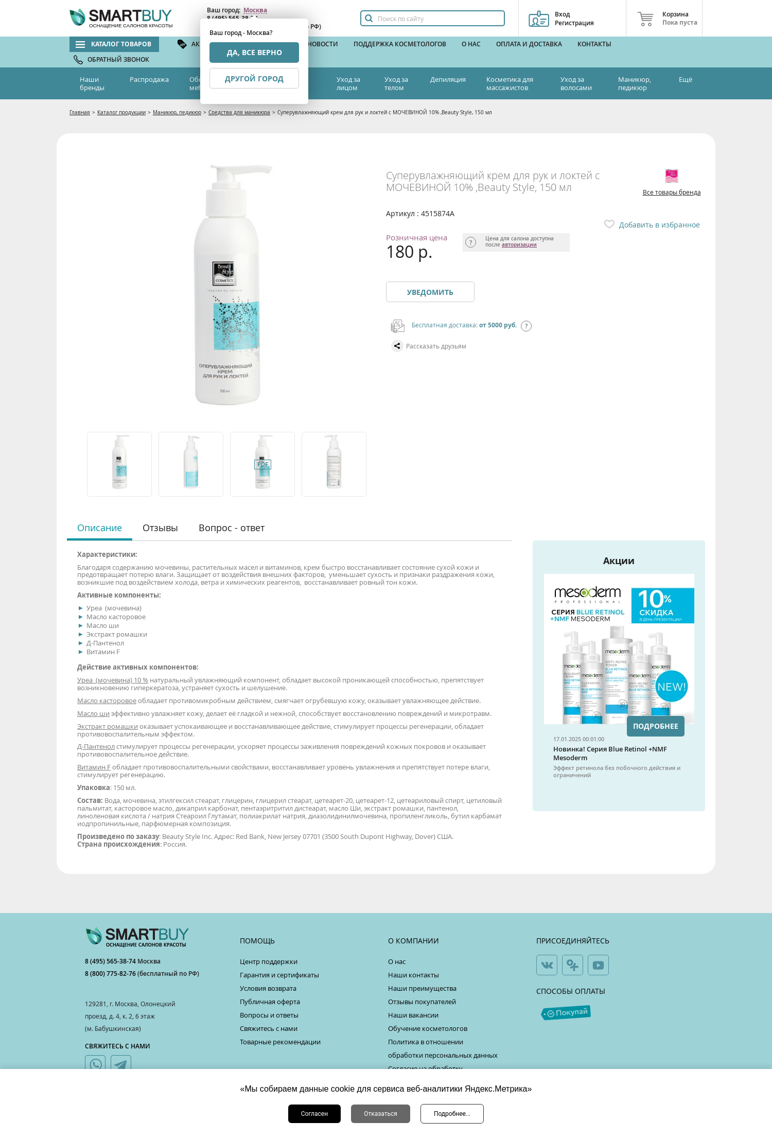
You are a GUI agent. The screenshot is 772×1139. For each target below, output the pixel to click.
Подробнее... (452, 1113)
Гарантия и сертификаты (279, 974)
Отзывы (160, 527)
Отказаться (380, 1113)
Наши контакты (413, 974)
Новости (322, 44)
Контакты (594, 44)
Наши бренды (92, 83)
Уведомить (430, 292)
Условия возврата (268, 988)
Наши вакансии (413, 1015)
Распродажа (149, 79)
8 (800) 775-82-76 (111, 973)
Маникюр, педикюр (634, 83)
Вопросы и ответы (269, 1015)
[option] (120, 464)
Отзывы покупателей (422, 1001)
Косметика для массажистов (509, 83)
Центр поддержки (268, 961)
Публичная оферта (270, 1001)
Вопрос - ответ (232, 527)
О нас (471, 44)
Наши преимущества (422, 988)
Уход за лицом (348, 83)
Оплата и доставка (529, 44)
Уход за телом (396, 83)
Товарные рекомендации (280, 1041)
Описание (99, 527)
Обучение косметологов (427, 1028)
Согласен (314, 1113)
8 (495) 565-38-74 (111, 961)
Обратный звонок (118, 59)
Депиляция (448, 79)
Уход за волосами (576, 83)
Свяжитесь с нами (268, 1028)
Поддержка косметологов (400, 44)
